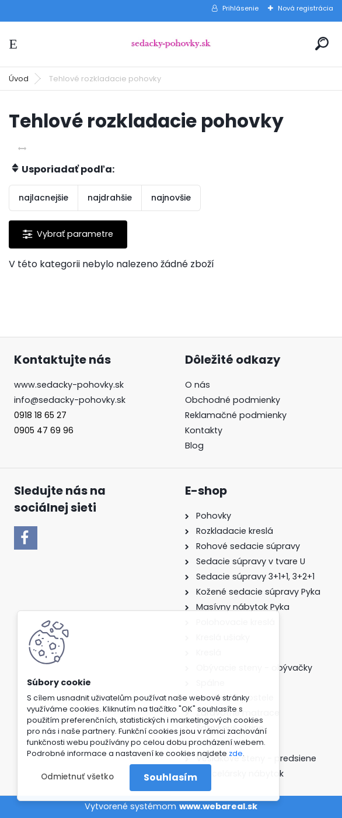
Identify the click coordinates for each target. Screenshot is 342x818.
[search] (321, 43)
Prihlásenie (240, 8)
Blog (194, 445)
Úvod (19, 78)
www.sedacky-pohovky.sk (69, 385)
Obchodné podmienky (232, 400)
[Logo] (171, 44)
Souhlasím (170, 777)
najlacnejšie (43, 197)
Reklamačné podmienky (236, 415)
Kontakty (203, 430)
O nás (197, 385)
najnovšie (171, 197)
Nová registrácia (305, 8)
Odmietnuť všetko (77, 776)
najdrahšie (110, 197)
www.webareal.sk (218, 806)
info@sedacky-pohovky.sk (69, 400)
